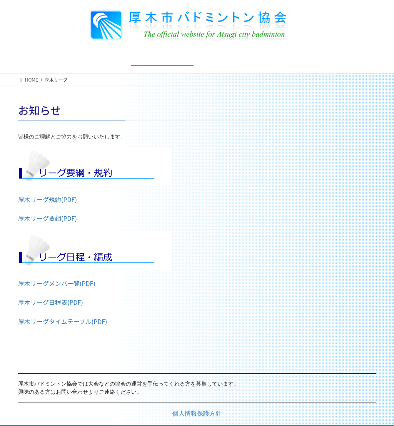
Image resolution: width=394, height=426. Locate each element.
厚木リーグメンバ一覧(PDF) (56, 283)
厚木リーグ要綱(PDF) (47, 218)
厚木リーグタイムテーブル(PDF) (62, 321)
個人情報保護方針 (197, 414)
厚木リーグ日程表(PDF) (50, 302)
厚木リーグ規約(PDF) (47, 199)
